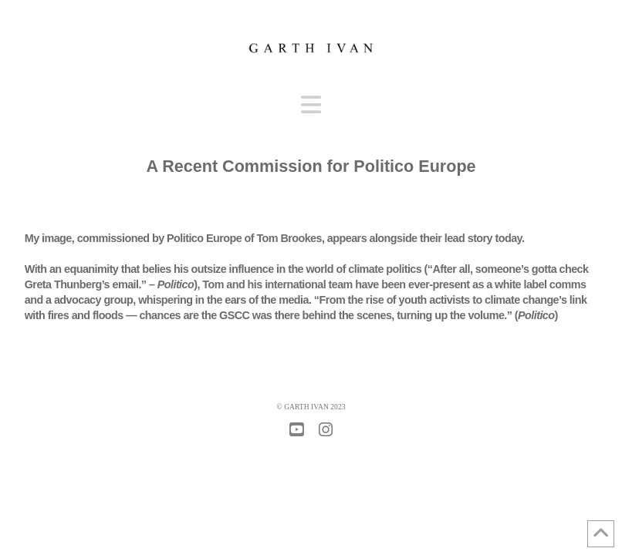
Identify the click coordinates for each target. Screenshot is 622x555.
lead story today (483, 238)
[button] (311, 105)
